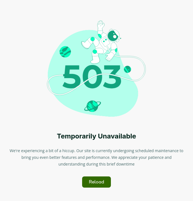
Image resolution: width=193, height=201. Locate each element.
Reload (96, 182)
